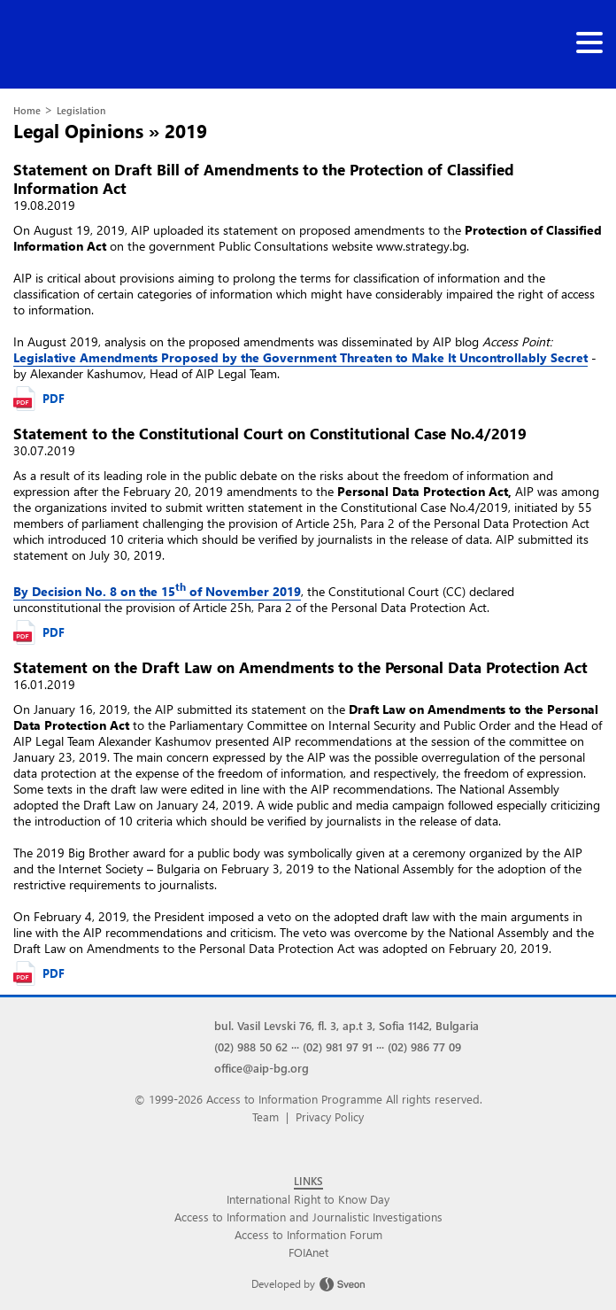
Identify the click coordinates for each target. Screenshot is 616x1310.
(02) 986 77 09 (424, 1046)
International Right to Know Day (308, 1198)
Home (27, 110)
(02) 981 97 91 (338, 1046)
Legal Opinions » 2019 (110, 130)
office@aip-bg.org (261, 1067)
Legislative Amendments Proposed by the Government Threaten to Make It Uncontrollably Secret (300, 357)
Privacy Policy (330, 1116)
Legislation (81, 110)
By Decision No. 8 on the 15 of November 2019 (157, 591)
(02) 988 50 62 (251, 1046)
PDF (39, 398)
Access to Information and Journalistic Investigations (308, 1216)
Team (265, 1116)
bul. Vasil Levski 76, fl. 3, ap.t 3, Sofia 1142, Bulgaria (346, 1025)
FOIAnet (308, 1252)
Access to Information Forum (308, 1234)
